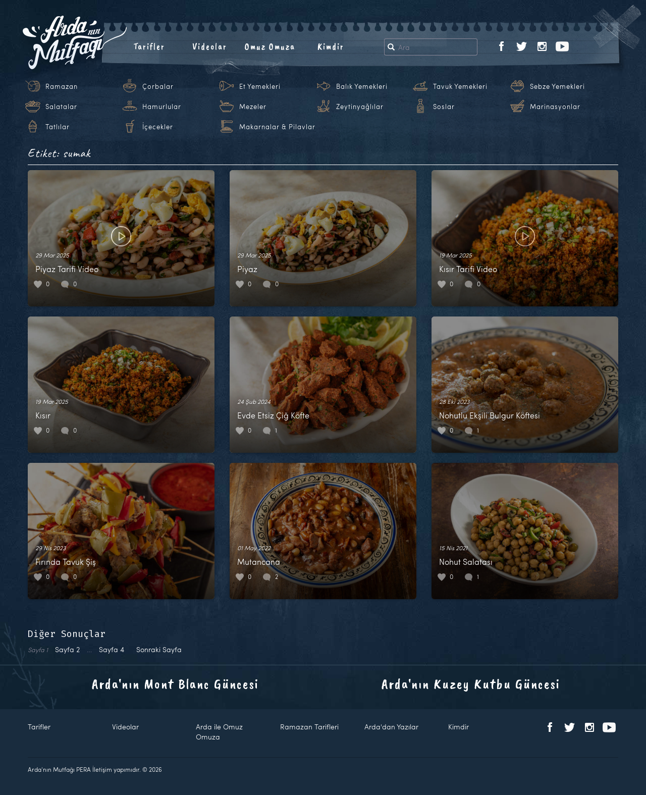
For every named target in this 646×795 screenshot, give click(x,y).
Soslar (444, 106)
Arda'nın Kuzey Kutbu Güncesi (471, 684)
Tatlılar (57, 126)
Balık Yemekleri (362, 86)
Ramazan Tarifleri (309, 726)
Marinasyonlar (555, 106)
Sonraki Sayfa (159, 649)
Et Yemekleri (260, 86)
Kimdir (330, 46)
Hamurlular (161, 106)
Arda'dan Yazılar (391, 726)
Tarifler (149, 46)
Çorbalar (158, 86)
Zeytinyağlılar (360, 106)
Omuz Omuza (270, 46)
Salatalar (61, 106)
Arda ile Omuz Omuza (219, 731)
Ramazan (61, 86)
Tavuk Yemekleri (460, 86)
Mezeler (252, 106)
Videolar (209, 46)
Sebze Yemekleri (557, 86)
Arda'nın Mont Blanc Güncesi (175, 684)
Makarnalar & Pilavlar (277, 126)
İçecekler (157, 126)
